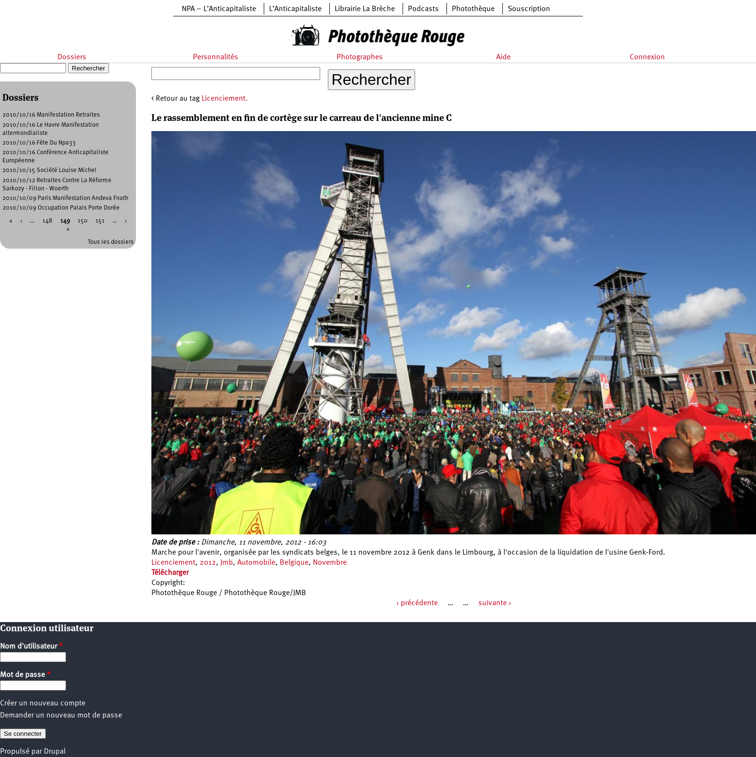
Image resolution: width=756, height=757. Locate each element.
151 (100, 221)
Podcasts (423, 9)
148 (47, 221)
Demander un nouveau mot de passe (61, 715)
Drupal (55, 752)
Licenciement (173, 563)
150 (83, 221)
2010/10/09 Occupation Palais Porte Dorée (61, 208)
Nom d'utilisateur (31, 647)
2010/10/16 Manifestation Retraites (51, 115)
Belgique (294, 563)
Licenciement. (225, 99)
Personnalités (215, 57)
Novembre (330, 563)
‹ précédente (417, 603)
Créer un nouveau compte (42, 703)
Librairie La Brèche (365, 9)
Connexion (647, 57)
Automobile (256, 563)
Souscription (529, 9)
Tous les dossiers (111, 242)
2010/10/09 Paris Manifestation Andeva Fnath (65, 198)
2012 (208, 563)
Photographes (360, 57)
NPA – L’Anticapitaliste (219, 9)
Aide (503, 57)
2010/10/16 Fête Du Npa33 (39, 143)
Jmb (226, 563)
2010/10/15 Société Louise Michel (49, 170)
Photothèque (473, 9)
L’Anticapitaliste (295, 9)
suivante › (494, 603)
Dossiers (71, 57)
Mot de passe (25, 675)
